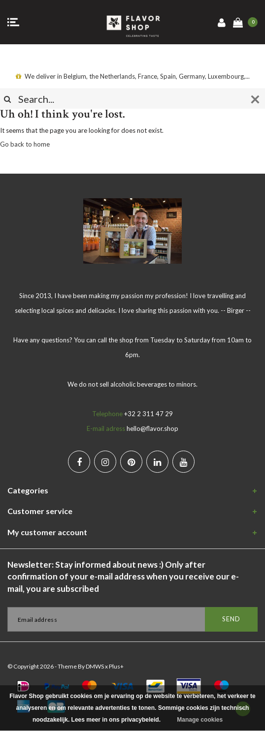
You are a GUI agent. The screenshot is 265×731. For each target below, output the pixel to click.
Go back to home (25, 144)
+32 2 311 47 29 (148, 414)
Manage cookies (200, 719)
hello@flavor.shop (152, 428)
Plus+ (116, 666)
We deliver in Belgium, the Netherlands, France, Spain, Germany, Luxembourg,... (133, 76)
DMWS (95, 666)
